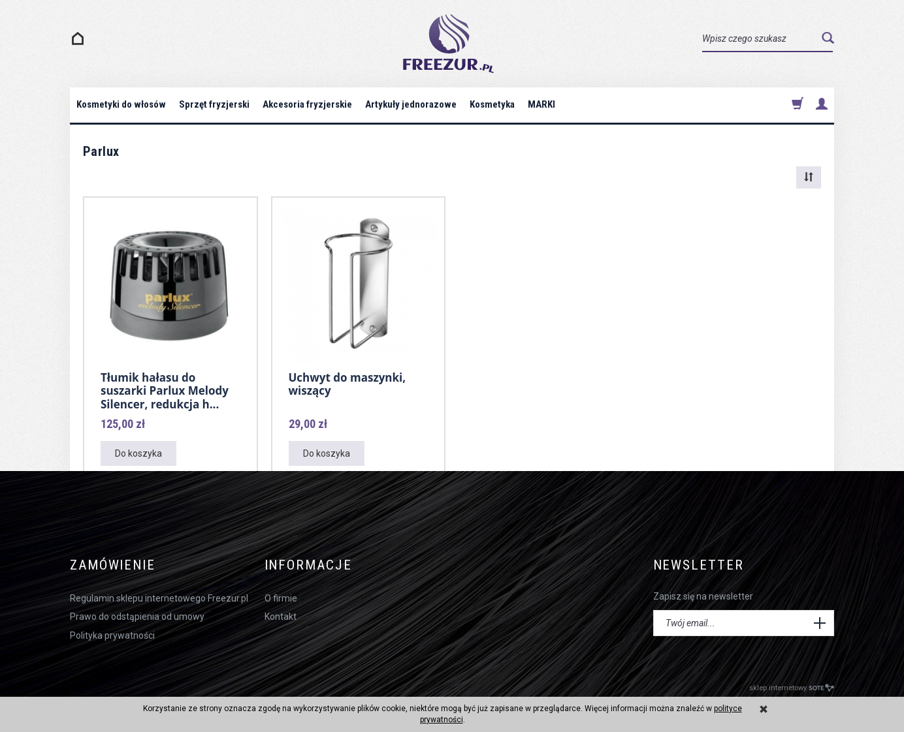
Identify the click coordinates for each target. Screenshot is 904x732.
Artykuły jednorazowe (411, 104)
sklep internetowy (791, 688)
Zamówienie (112, 565)
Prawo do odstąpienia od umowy (137, 616)
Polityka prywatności (112, 635)
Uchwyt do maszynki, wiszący (347, 384)
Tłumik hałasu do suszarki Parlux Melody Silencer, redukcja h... (165, 391)
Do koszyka (138, 453)
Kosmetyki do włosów (121, 104)
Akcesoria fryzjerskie (307, 104)
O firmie (281, 598)
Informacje (308, 565)
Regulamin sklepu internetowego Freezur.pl (159, 598)
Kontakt (281, 616)
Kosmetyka (492, 104)
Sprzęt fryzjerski (214, 104)
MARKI (541, 104)
